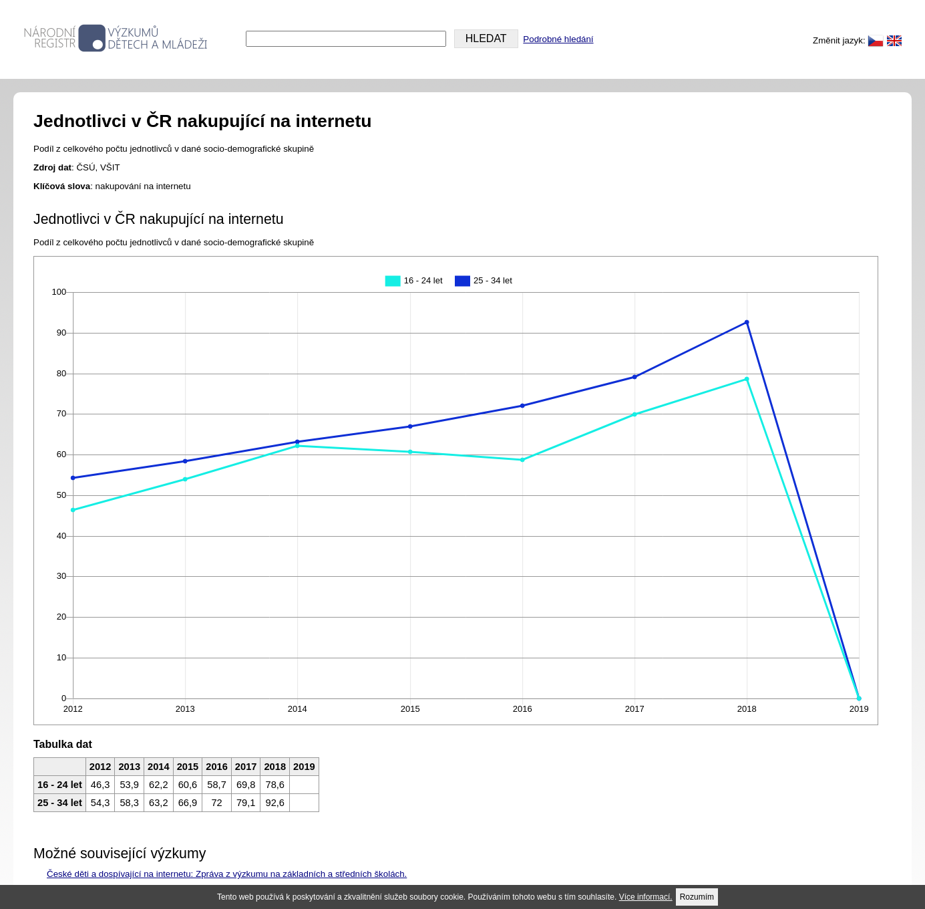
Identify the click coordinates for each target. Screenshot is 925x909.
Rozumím (697, 897)
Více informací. (646, 897)
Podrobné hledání (558, 39)
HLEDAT (486, 38)
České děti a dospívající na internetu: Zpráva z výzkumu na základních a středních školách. (227, 874)
